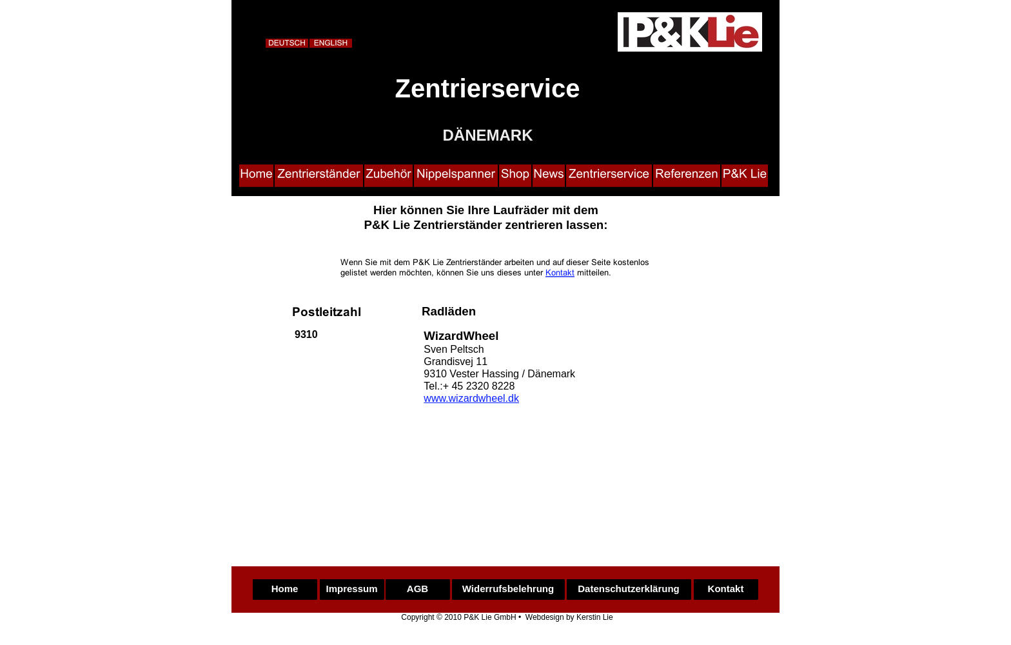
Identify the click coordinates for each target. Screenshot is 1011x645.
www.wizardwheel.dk (471, 398)
